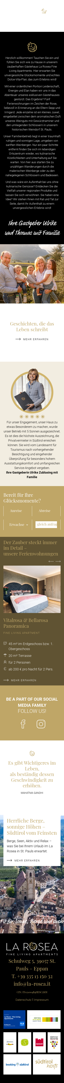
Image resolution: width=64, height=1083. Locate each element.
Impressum (41, 1000)
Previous (51, 563)
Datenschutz (23, 1000)
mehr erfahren (32, 339)
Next (58, 563)
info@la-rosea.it (32, 984)
